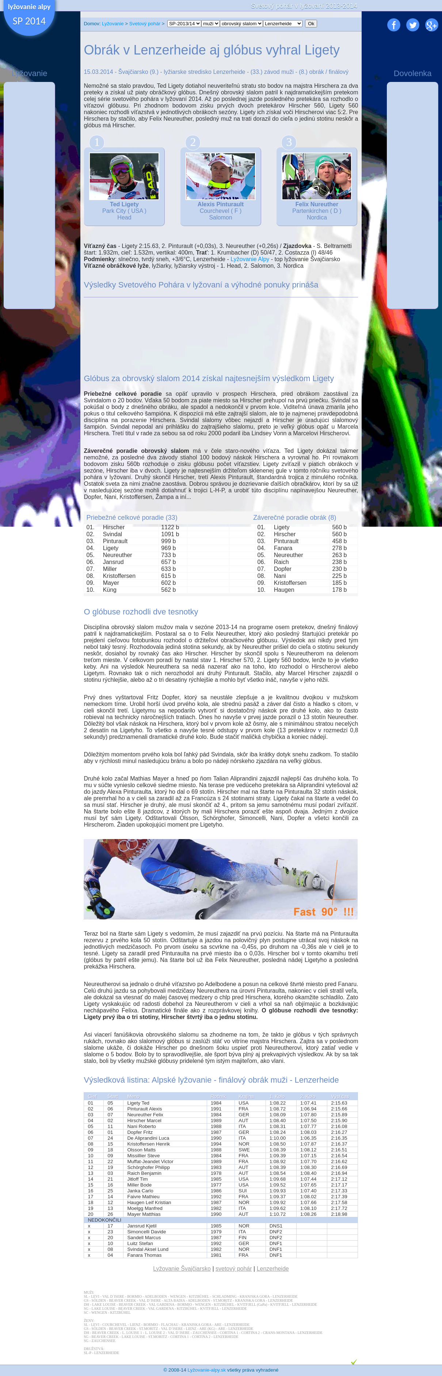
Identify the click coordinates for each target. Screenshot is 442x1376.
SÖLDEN (99, 1300)
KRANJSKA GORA (255, 1296)
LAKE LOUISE (104, 1304)
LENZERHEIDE (285, 1296)
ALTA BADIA (174, 1300)
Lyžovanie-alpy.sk (207, 1370)
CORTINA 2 (250, 1333)
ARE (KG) (207, 1329)
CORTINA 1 (229, 1333)
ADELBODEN (156, 1296)
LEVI (95, 1296)
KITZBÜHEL (199, 1296)
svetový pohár (234, 1269)
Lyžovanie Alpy (249, 259)
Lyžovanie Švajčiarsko (182, 1269)
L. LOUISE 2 (155, 1333)
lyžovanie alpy (29, 6)
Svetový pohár (144, 23)
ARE (217, 1325)
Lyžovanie (113, 23)
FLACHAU (169, 1325)
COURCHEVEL (114, 1325)
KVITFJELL (279, 1304)
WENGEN (178, 1296)
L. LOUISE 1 (132, 1333)
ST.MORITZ (222, 1300)
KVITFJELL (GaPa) (252, 1304)
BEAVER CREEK (122, 1300)
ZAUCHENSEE (205, 1333)
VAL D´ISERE (113, 1296)
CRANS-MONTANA (278, 1333)
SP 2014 (29, 21)
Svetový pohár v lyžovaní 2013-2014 (304, 6)
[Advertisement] (29, 195)
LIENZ (135, 1325)
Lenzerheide (273, 1269)
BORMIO (134, 1296)
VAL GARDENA (161, 1304)
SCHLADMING (224, 1296)
